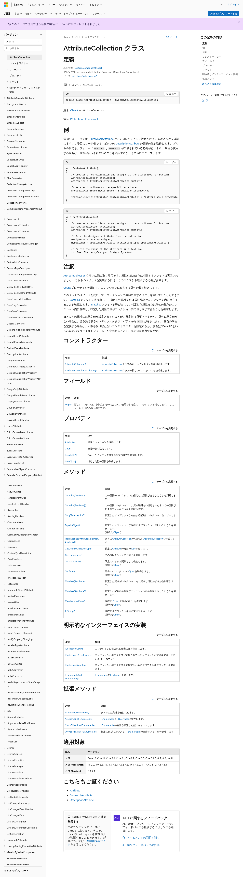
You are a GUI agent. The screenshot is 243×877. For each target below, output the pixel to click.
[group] (121, 184)
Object (74, 110)
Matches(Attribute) (75, 581)
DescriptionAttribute (127, 143)
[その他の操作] (177, 37)
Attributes (70, 442)
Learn (67, 37)
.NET (77, 37)
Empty (68, 404)
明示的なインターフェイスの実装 (220, 74)
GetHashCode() (73, 561)
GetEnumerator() (73, 555)
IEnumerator (101, 674)
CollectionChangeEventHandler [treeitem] (23, 196)
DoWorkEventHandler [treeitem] (18, 419)
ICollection (76, 119)
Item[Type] (70, 461)
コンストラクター (211, 56)
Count (67, 287)
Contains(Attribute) (75, 495)
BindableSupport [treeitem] (15, 122)
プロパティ (208, 65)
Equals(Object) (72, 525)
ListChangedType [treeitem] (15, 815)
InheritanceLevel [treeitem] (15, 614)
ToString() (70, 611)
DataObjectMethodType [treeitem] (19, 299)
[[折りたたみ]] (41, 34)
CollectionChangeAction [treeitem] (19, 184)
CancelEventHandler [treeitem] (17, 165)
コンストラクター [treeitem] (18, 63)
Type (133, 548)
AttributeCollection (74, 275)
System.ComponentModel (88, 67)
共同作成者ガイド (86, 842)
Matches (96, 304)
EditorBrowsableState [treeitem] (18, 438)
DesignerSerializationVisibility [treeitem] (22, 372)
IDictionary (116, 674)
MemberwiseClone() (75, 601)
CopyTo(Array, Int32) (75, 515)
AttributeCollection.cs (83, 76)
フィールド (208, 61)
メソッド (207, 69)
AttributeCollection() (75, 364)
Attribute (116, 548)
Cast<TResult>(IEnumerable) (79, 725)
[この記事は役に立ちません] (207, 101)
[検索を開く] (222, 5)
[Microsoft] (6, 4)
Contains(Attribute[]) (75, 505)
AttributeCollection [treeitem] (19, 57)
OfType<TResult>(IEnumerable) (81, 731)
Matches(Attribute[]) (75, 591)
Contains (75, 299)
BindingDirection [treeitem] (15, 129)
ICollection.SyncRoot (75, 665)
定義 (204, 43)
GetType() (70, 571)
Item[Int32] (71, 455)
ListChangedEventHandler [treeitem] (20, 809)
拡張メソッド (209, 78)
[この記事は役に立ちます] (203, 101)
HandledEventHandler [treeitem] (18, 504)
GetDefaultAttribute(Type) (78, 548)
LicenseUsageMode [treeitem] (17, 784)
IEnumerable (92, 119)
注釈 (204, 52)
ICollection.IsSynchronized (78, 655)
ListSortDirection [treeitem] (15, 833)
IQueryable (123, 718)
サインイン (233, 4)
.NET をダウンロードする (223, 13)
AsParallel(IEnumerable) (77, 712)
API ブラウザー (93, 37)
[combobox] (23, 41)
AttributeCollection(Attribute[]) (81, 370)
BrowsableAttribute (102, 138)
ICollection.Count (74, 648)
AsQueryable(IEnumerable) (78, 718)
